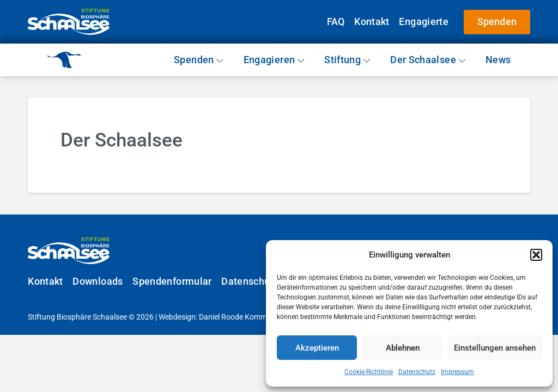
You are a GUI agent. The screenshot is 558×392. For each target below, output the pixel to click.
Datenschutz (416, 372)
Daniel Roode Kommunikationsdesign (262, 317)
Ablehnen (403, 348)
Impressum (457, 372)
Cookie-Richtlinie (368, 372)
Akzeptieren (317, 348)
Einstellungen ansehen (495, 348)
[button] (536, 254)
